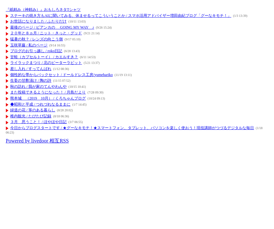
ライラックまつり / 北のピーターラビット (46, 62)
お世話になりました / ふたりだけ (38, 21)
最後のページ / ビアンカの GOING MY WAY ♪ (52, 27)
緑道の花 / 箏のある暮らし (32, 110)
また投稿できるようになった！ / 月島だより (48, 92)
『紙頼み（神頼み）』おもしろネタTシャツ (43, 9)
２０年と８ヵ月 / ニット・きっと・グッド (46, 33)
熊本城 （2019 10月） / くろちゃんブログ (48, 98)
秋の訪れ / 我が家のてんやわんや (38, 86)
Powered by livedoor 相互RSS (37, 140)
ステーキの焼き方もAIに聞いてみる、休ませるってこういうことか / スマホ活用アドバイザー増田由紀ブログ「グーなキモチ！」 (120, 15)
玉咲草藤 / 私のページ (28, 45)
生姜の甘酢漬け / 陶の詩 (30, 80)
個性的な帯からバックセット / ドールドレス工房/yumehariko (61, 75)
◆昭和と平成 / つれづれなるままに (40, 104)
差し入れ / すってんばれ (30, 68)
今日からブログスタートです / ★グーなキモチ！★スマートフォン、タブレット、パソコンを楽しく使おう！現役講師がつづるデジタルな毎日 (132, 128)
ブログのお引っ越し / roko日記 (36, 51)
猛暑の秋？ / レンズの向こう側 (36, 39)
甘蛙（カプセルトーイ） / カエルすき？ (44, 57)
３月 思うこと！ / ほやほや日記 (38, 122)
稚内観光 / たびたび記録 (30, 116)
